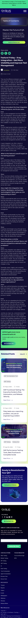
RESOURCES (4, 582)
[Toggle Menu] (24, 11)
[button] (2, 53)
